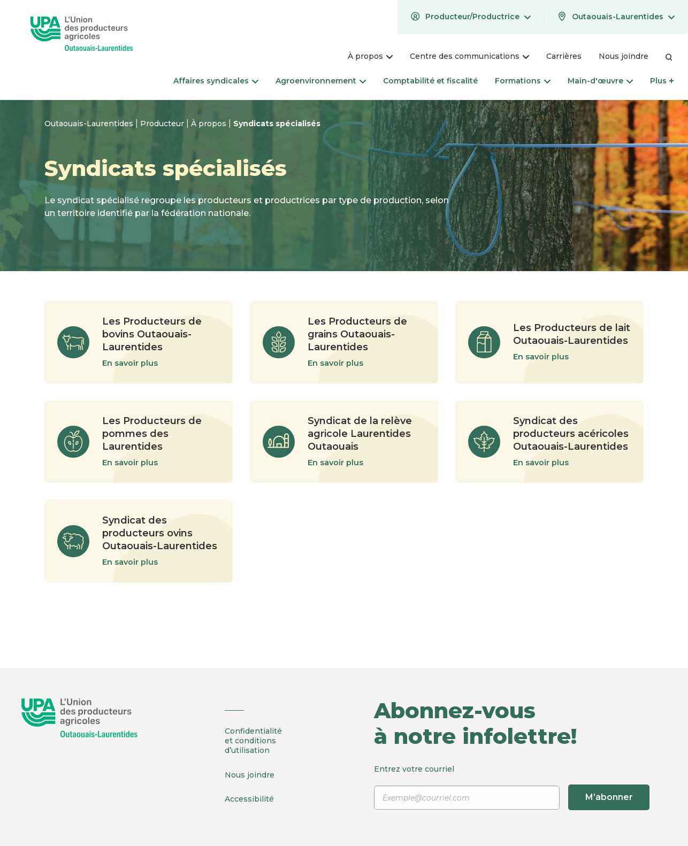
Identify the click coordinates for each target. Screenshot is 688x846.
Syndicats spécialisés (276, 123)
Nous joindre (249, 774)
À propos (209, 123)
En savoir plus (130, 363)
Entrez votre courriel (511, 787)
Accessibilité (249, 798)
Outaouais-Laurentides (89, 123)
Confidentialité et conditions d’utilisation (253, 740)
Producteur (163, 123)
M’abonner (608, 797)
